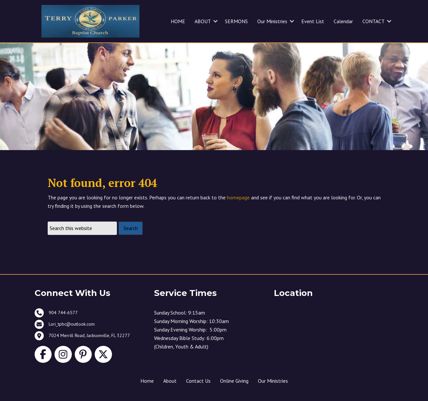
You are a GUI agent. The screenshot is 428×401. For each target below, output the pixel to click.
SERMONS (236, 21)
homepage (238, 197)
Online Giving (234, 381)
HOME (178, 21)
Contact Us (198, 381)
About (170, 381)
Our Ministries (272, 21)
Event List (312, 21)
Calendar (343, 21)
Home (147, 381)
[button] (215, 21)
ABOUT (203, 21)
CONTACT (373, 21)
